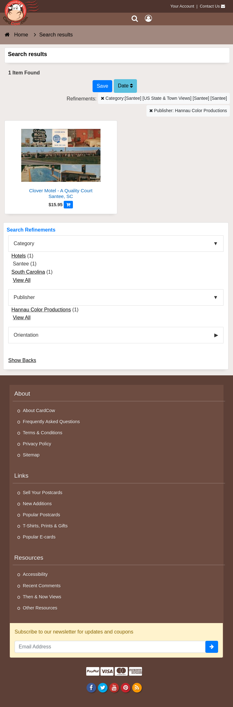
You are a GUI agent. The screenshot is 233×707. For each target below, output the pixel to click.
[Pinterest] (125, 687)
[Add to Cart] (68, 204)
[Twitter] (102, 687)
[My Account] (148, 18)
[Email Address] (110, 647)
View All (21, 280)
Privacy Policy (37, 443)
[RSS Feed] (137, 687)
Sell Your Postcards (42, 492)
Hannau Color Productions (41, 309)
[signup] (211, 647)
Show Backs (22, 360)
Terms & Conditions (42, 432)
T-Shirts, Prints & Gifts (45, 525)
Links (21, 475)
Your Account (182, 6)
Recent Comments (42, 585)
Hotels (18, 255)
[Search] (135, 18)
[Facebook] (91, 687)
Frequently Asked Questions (51, 421)
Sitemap (31, 454)
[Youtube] (114, 687)
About (22, 393)
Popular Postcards (41, 514)
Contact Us (210, 6)
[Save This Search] (102, 86)
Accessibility (35, 574)
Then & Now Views (42, 596)
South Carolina (28, 272)
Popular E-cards (39, 536)
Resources (28, 557)
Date (125, 85)
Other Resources (40, 607)
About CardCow (39, 410)
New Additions (37, 503)
